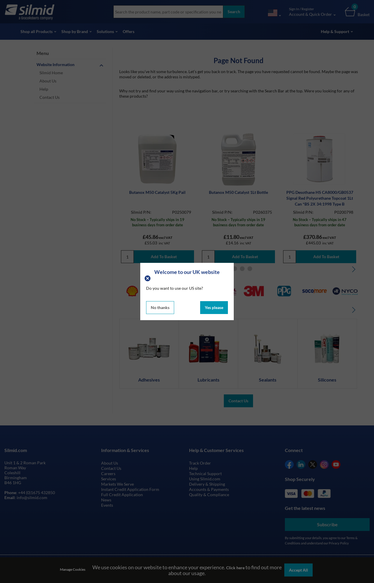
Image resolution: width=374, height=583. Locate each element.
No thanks (160, 307)
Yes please (214, 307)
